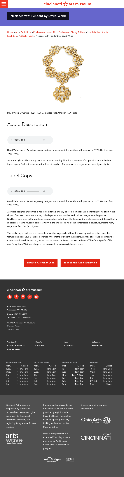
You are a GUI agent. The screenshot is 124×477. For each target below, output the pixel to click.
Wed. (8, 372)
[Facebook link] (16, 296)
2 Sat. (94, 381)
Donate (38, 342)
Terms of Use (13, 329)
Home (10, 32)
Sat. (7, 381)
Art (16, 32)
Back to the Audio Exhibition (80, 263)
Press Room (97, 346)
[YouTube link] (36, 296)
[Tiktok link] (29, 296)
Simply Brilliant (78, 32)
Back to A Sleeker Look (40, 263)
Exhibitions (26, 32)
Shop (66, 342)
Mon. (8, 366)
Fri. (7, 378)
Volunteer (96, 342)
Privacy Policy (13, 326)
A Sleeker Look (26, 36)
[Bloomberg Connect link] (9, 296)
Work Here (68, 346)
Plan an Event (13, 350)
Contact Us (12, 342)
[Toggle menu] (4, 4)
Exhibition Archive (42, 32)
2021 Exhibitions (61, 32)
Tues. (8, 369)
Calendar (39, 346)
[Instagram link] (23, 296)
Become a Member (15, 346)
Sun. (8, 384)
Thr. (7, 375)
